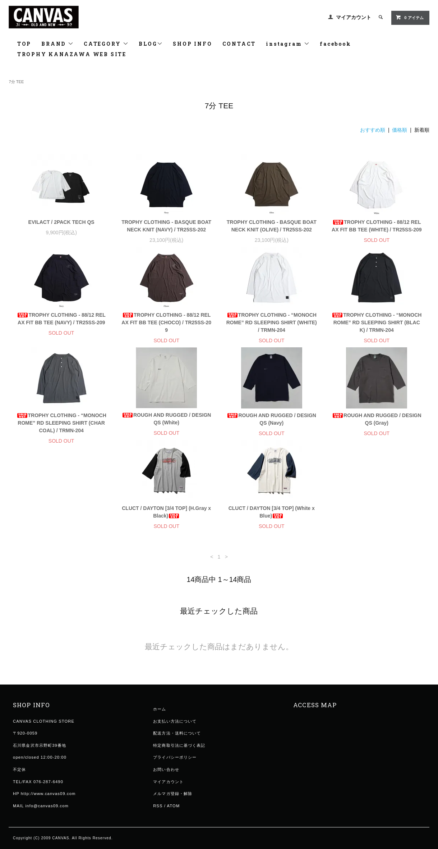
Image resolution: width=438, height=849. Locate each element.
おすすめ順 (372, 130)
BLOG (151, 43)
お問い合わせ (166, 777)
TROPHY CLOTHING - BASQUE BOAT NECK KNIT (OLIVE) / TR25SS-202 (272, 225)
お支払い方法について (175, 729)
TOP (24, 43)
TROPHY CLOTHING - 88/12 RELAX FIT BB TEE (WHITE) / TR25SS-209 (376, 225)
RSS (157, 813)
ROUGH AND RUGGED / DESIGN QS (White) (166, 418)
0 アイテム (409, 17)
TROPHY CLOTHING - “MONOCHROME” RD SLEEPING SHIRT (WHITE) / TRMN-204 (271, 322)
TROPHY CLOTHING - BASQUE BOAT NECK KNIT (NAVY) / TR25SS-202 (166, 225)
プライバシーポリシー (175, 765)
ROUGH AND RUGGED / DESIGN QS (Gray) (376, 419)
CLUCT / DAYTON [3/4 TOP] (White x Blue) (166, 519)
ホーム (159, 716)
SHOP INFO (192, 43)
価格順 (399, 130)
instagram (288, 43)
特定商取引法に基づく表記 (179, 753)
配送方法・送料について (177, 741)
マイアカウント (353, 17)
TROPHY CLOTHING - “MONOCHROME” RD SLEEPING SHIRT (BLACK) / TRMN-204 (376, 322)
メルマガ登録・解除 (172, 801)
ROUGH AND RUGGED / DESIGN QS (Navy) (271, 419)
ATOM (173, 813)
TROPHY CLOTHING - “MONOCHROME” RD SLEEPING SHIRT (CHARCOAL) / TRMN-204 (61, 422)
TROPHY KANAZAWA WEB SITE (71, 54)
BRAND (57, 43)
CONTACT (239, 43)
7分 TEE (16, 82)
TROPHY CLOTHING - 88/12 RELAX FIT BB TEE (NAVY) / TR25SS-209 (61, 318)
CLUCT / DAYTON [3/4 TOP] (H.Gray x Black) (61, 519)
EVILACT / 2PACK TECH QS (61, 222)
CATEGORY (106, 43)
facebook (335, 43)
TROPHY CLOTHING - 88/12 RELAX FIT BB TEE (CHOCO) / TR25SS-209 (166, 322)
